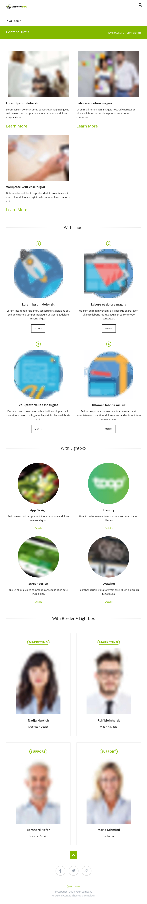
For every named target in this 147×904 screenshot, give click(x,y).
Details (38, 528)
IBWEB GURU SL (116, 32)
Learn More (16, 126)
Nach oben (73, 855)
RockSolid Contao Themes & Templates (74, 895)
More (38, 328)
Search (140, 5)
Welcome (74, 886)
